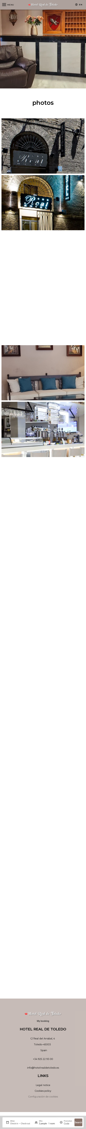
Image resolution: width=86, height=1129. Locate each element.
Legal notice (43, 1086)
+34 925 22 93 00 (43, 1060)
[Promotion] (68, 1123)
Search (78, 1122)
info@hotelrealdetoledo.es (43, 1069)
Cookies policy (43, 1092)
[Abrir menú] (8, 4)
